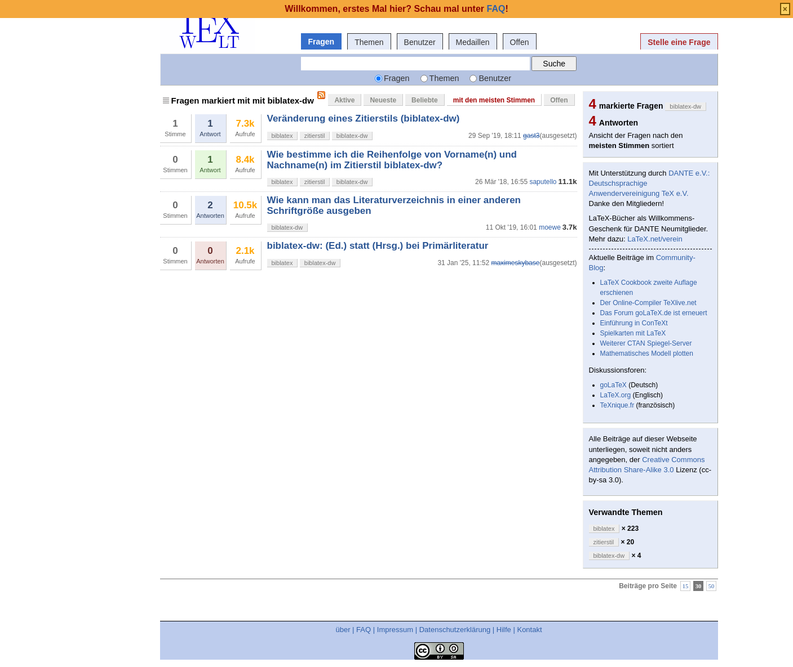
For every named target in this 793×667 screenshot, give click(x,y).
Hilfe (504, 629)
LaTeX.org (615, 395)
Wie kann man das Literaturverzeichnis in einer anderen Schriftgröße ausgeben (394, 205)
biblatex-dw (352, 135)
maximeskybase (515, 263)
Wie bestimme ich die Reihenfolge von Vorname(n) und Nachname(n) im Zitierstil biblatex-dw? (392, 159)
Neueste (383, 100)
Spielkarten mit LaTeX (633, 333)
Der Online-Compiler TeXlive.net (648, 303)
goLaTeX (613, 385)
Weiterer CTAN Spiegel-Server (646, 343)
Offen (519, 42)
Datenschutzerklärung (454, 629)
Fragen (321, 41)
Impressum (395, 629)
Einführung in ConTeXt (634, 323)
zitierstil (314, 135)
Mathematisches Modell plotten (646, 353)
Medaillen (473, 42)
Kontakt (529, 629)
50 (711, 586)
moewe (550, 227)
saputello (542, 182)
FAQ (363, 629)
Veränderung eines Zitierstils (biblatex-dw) (363, 118)
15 (686, 586)
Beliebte (424, 100)
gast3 (531, 136)
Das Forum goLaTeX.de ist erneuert (653, 313)
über (342, 629)
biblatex (282, 135)
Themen (369, 42)
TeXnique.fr (617, 405)
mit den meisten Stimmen (494, 100)
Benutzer (420, 42)
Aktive (344, 100)
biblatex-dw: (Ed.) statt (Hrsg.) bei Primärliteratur (378, 245)
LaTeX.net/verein (655, 239)
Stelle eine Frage (679, 42)
